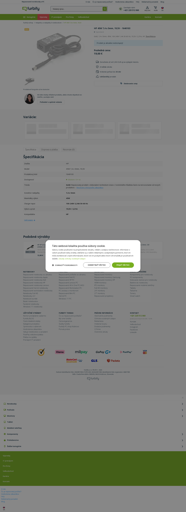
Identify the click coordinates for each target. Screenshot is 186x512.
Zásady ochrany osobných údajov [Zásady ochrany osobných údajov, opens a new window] (72, 258)
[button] (64, 265)
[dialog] (93, 256)
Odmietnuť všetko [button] (97, 265)
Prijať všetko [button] (122, 265)
